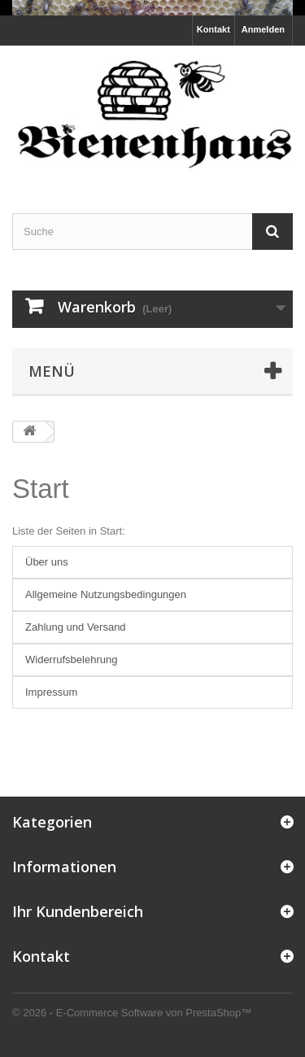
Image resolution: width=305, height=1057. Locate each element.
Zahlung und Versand (75, 627)
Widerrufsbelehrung (71, 659)
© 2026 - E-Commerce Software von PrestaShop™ (131, 1013)
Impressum (51, 692)
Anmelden (263, 29)
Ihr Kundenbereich (77, 911)
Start (40, 489)
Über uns (46, 562)
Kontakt (213, 29)
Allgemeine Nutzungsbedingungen (105, 594)
